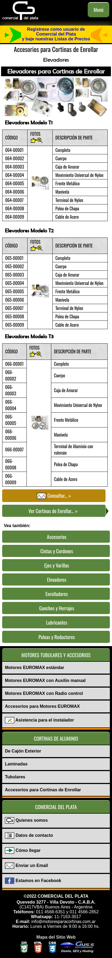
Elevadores (56, 579)
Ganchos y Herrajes (56, 608)
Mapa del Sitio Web (56, 937)
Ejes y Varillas (56, 565)
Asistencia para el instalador (39, 720)
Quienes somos (26, 820)
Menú (99, 9)
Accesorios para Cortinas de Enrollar (43, 790)
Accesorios (56, 536)
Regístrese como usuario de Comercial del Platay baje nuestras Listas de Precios (56, 34)
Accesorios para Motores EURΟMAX (42, 706)
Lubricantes (56, 622)
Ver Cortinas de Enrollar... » (67, 511)
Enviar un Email (26, 865)
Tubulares (15, 777)
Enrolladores (57, 593)
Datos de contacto (29, 835)
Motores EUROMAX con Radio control (44, 693)
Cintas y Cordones (56, 551)
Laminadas (16, 764)
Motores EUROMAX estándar (34, 667)
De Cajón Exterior (23, 751)
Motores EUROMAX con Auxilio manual (45, 680)
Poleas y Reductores (56, 636)
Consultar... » (54, 496)
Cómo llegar (22, 850)
